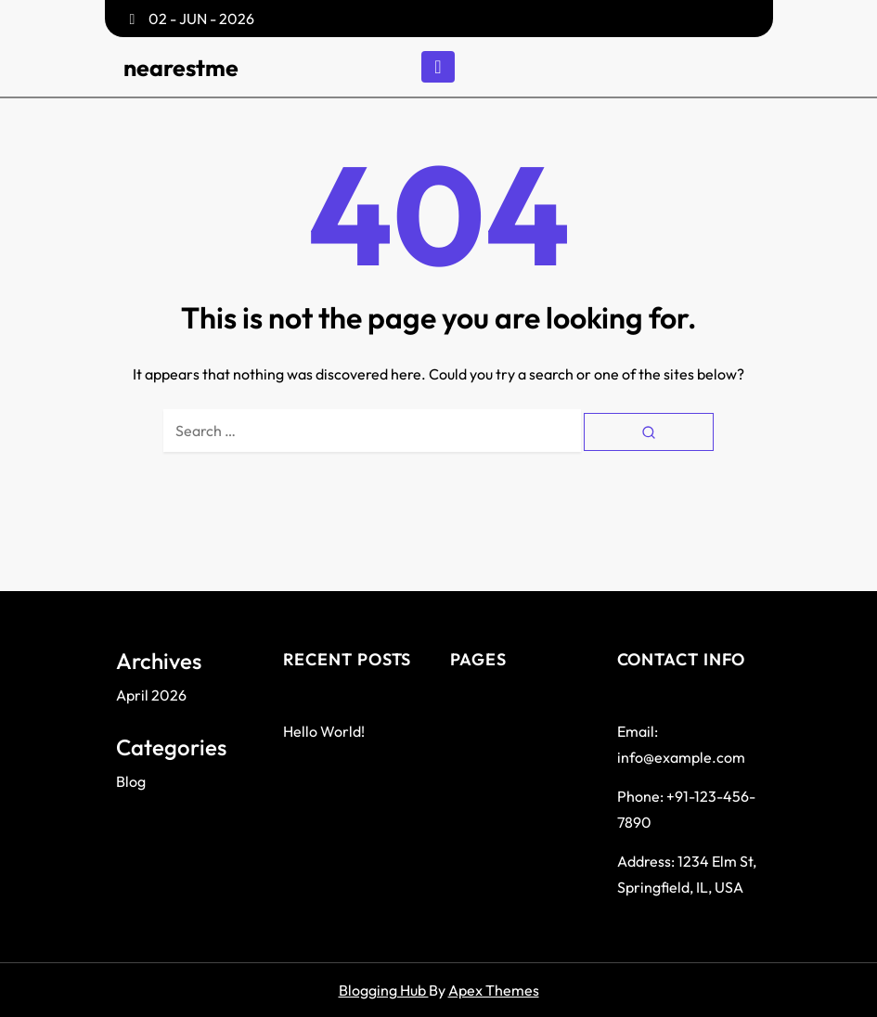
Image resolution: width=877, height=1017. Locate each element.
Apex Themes (493, 990)
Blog (131, 781)
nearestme (181, 68)
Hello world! (324, 731)
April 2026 (151, 695)
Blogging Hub (384, 990)
